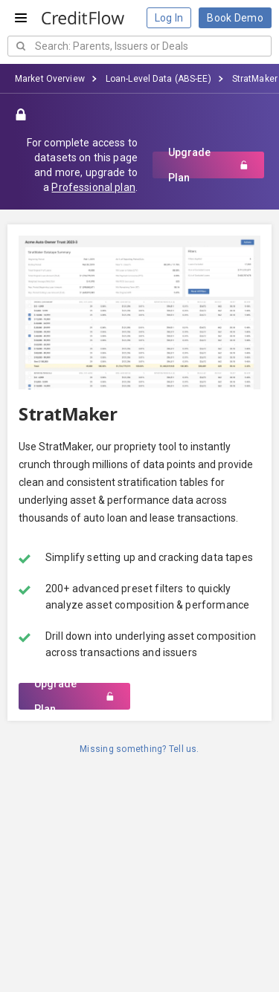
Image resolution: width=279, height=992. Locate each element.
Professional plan (93, 187)
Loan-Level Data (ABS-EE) (158, 79)
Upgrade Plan (208, 165)
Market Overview (50, 79)
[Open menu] (21, 18)
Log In (169, 18)
